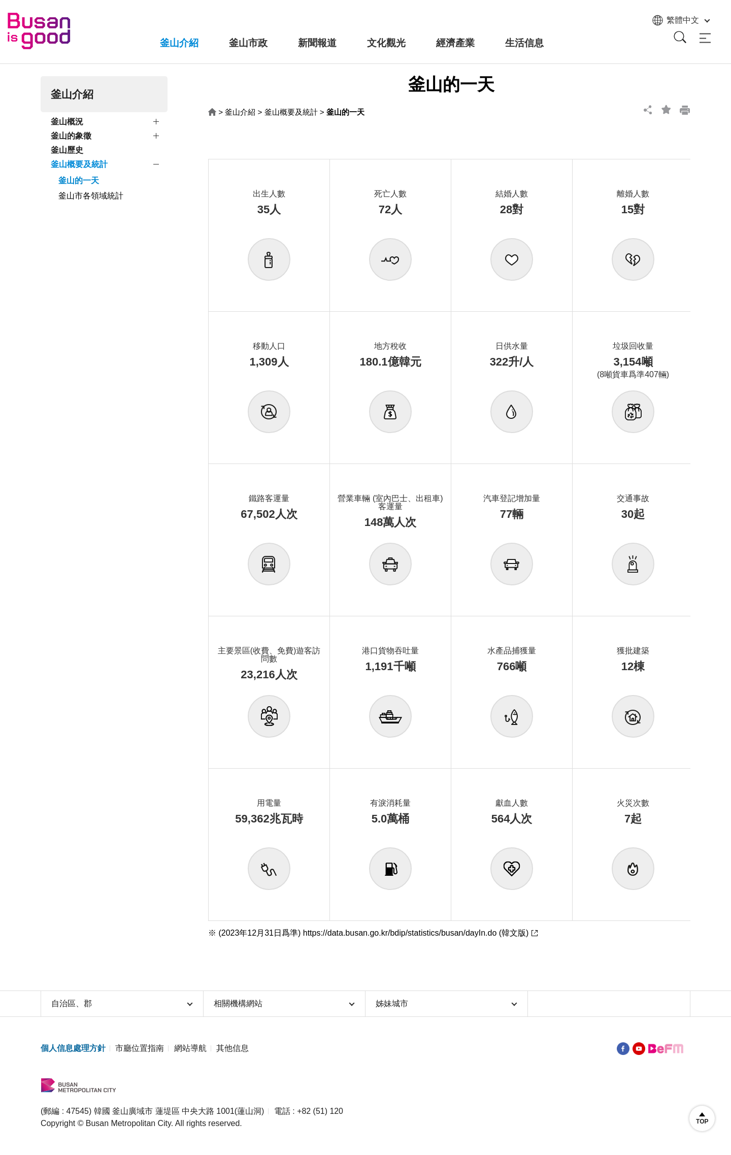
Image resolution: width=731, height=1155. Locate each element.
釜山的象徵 (71, 135)
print (681, 109)
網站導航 (190, 1048)
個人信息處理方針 (73, 1048)
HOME (212, 112)
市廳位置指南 (139, 1048)
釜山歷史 (67, 150)
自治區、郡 (122, 1004)
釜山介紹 (240, 112)
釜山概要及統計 (79, 164)
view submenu (157, 123)
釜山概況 (67, 121)
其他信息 (232, 1048)
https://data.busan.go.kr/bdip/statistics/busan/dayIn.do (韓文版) (416, 933)
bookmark (663, 109)
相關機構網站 (284, 1004)
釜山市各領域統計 (90, 195)
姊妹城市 (446, 1004)
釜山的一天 (78, 180)
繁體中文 (680, 20)
